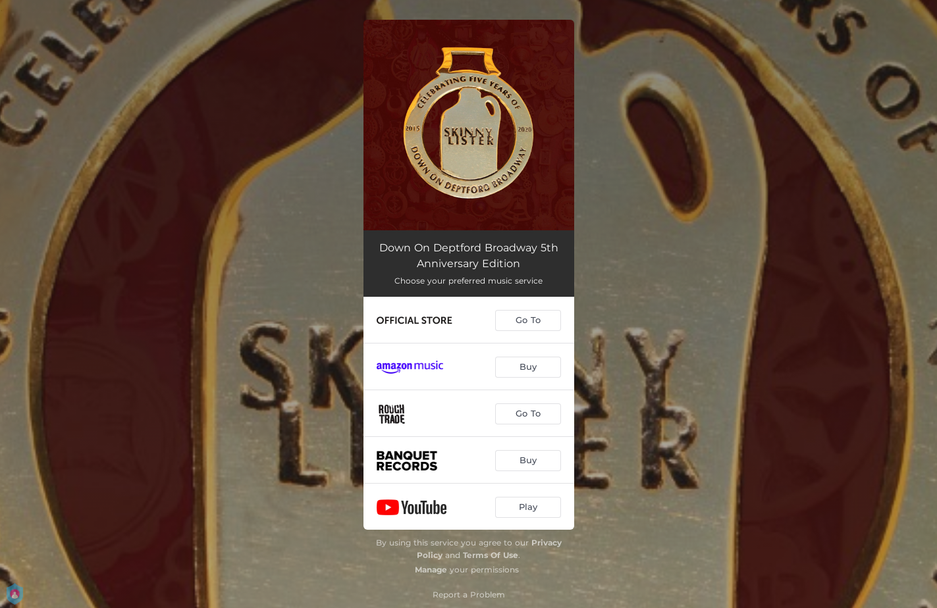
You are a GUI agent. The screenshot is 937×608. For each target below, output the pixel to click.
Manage (431, 569)
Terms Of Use (490, 555)
